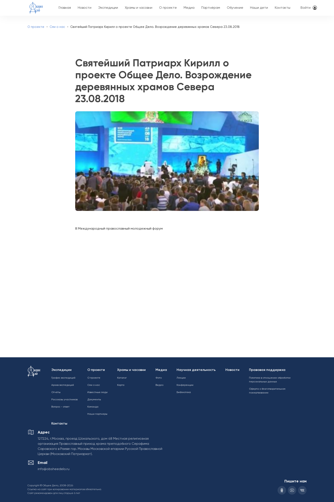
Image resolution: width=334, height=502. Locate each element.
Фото (158, 378)
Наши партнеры (97, 414)
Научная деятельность (196, 370)
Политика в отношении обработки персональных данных (270, 380)
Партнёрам (210, 8)
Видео (159, 385)
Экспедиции (108, 8)
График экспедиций (63, 378)
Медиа (189, 8)
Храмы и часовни (138, 8)
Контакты (282, 8)
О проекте (168, 8)
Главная (65, 8)
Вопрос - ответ (60, 407)
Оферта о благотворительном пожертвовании (267, 391)
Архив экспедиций (62, 385)
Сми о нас (57, 27)
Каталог (122, 378)
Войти (306, 8)
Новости (84, 8)
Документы (94, 399)
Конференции (185, 385)
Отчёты (55, 392)
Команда (92, 407)
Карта (120, 385)
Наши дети (259, 8)
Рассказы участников (64, 399)
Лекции (181, 378)
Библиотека (184, 392)
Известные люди (97, 392)
